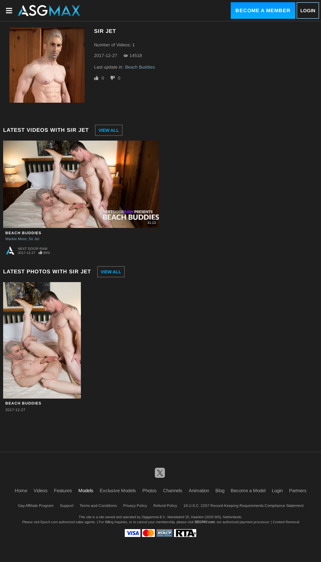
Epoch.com (49, 522)
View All (108, 130)
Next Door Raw (32, 248)
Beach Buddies (140, 67)
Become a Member (263, 10)
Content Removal (286, 522)
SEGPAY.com (204, 522)
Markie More (16, 239)
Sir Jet (34, 239)
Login (307, 10)
